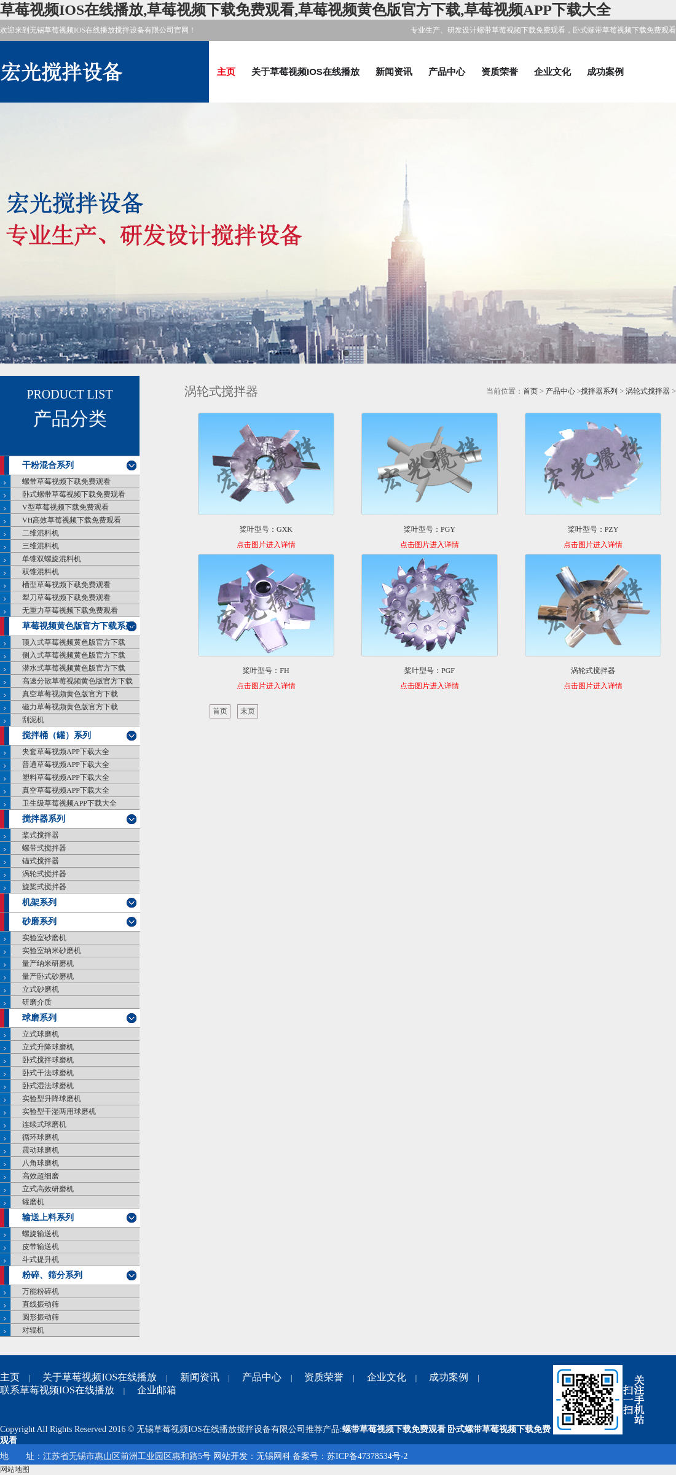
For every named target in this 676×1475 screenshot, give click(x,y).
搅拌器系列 (43, 818)
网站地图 (14, 1469)
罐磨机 (33, 1201)
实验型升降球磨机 (51, 1098)
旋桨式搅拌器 (44, 886)
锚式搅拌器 (40, 861)
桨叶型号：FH (266, 670)
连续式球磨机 (44, 1124)
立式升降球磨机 (48, 1047)
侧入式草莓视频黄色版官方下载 (73, 655)
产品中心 (446, 71)
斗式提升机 (40, 1259)
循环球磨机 (40, 1137)
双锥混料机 (40, 571)
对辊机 (33, 1330)
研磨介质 (37, 1002)
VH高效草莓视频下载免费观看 (71, 520)
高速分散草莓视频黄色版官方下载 (77, 681)
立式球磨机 (40, 1034)
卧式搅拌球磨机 (48, 1060)
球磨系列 (39, 1017)
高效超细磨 (40, 1176)
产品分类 (70, 419)
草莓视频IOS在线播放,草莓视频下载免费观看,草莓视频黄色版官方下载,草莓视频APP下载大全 (305, 10)
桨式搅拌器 (40, 835)
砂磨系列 (39, 921)
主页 (226, 71)
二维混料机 (40, 533)
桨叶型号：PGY (429, 529)
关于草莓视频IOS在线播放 (305, 71)
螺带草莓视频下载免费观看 (66, 481)
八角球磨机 (40, 1163)
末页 (247, 711)
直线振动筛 (40, 1304)
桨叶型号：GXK (266, 529)
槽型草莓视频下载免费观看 (66, 584)
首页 (530, 391)
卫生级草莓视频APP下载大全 (69, 803)
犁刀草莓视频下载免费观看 (66, 597)
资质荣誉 (499, 71)
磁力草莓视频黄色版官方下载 (70, 706)
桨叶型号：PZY (593, 529)
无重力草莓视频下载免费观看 (70, 610)
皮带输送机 (40, 1246)
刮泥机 (33, 719)
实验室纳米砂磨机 (51, 950)
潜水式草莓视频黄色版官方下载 (73, 668)
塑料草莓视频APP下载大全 (65, 777)
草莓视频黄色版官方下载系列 (78, 626)
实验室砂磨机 (44, 937)
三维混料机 (40, 546)
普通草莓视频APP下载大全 (65, 764)
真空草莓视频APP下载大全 (65, 790)
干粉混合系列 (48, 465)
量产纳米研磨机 (48, 963)
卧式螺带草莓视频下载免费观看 (73, 494)
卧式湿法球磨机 (48, 1085)
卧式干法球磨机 (48, 1072)
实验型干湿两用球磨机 (59, 1111)
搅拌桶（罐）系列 (56, 735)
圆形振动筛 (40, 1317)
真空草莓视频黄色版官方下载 (70, 694)
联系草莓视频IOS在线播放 (57, 1390)
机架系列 (39, 902)
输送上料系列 (48, 1217)
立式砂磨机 (40, 989)
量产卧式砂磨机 (48, 976)
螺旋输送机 (40, 1233)
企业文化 (552, 71)
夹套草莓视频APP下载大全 (65, 751)
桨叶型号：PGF (429, 670)
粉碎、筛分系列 (52, 1275)
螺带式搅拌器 (44, 848)
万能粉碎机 (40, 1291)
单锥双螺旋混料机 (51, 559)
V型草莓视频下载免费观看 (65, 507)
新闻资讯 (393, 71)
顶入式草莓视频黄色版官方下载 (73, 642)
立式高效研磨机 (48, 1189)
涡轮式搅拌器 (44, 874)
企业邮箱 (156, 1390)
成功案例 (605, 71)
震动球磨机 (40, 1150)
